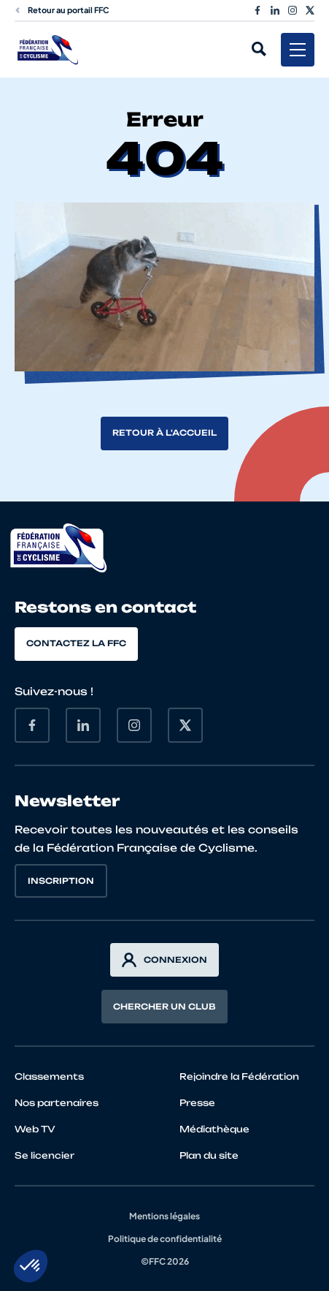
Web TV (35, 1129)
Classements (49, 1076)
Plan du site (209, 1155)
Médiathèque (214, 1129)
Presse (197, 1102)
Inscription (61, 881)
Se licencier (44, 1155)
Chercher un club (164, 1007)
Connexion (164, 960)
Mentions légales (164, 1216)
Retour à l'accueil (164, 433)
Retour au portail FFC (62, 10)
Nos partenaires (56, 1102)
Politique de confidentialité (165, 1238)
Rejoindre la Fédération (239, 1076)
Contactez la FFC (76, 643)
